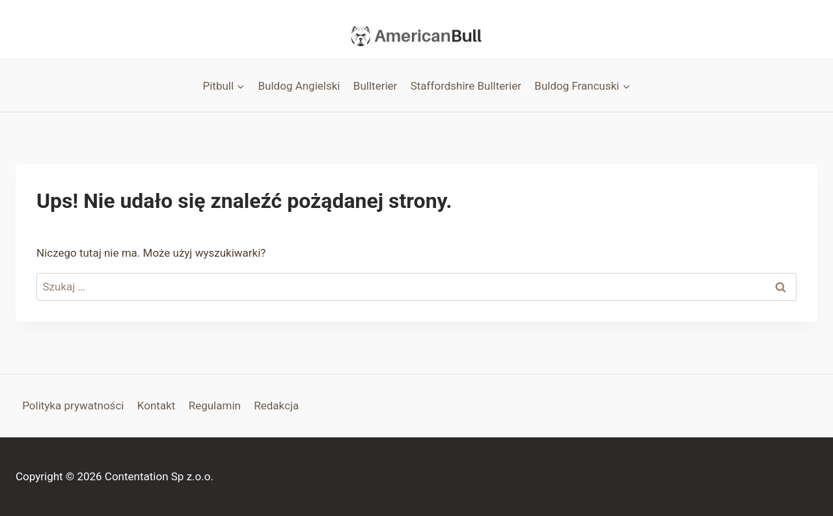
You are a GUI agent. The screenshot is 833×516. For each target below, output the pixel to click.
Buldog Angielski (299, 85)
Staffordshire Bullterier (466, 85)
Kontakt (156, 405)
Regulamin (215, 405)
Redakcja (276, 405)
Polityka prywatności (73, 405)
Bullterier (375, 85)
